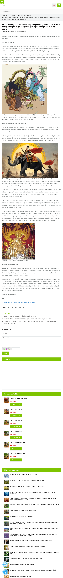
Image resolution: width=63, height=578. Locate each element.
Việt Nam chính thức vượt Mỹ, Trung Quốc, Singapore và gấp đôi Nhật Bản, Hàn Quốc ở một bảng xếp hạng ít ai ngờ (33, 534)
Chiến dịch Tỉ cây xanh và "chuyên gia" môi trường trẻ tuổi (27, 486)
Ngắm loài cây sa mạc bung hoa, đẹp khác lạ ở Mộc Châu (27, 480)
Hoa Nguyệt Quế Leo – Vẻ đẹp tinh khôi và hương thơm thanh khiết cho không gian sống (34, 553)
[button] (54, 5)
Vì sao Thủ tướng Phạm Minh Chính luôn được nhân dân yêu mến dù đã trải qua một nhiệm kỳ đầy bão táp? (33, 523)
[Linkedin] (16, 307)
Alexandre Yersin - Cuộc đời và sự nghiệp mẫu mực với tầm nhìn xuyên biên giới (27, 318)
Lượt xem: (20, 31)
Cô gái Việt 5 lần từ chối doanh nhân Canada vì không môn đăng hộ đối (31, 540)
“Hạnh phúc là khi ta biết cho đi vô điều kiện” (23, 510)
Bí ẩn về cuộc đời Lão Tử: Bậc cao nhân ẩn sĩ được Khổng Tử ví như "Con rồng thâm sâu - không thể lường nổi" (30, 322)
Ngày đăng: (5, 31)
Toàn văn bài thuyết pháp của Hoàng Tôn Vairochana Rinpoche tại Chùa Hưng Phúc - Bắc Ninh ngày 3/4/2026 (33, 499)
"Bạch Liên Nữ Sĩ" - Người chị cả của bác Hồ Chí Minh (20, 316)
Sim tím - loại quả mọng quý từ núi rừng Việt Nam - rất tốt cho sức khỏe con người (34, 504)
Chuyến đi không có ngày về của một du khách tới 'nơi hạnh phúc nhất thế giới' (33, 570)
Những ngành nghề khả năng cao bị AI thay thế (24, 474)
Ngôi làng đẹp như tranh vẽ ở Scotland (21, 516)
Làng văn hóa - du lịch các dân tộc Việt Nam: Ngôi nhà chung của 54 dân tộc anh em (34, 529)
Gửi (5, 353)
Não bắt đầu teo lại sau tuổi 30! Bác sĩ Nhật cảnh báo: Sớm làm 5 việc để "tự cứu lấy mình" (34, 493)
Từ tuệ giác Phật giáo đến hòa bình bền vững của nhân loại (27, 546)
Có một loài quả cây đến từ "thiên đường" (22, 564)
